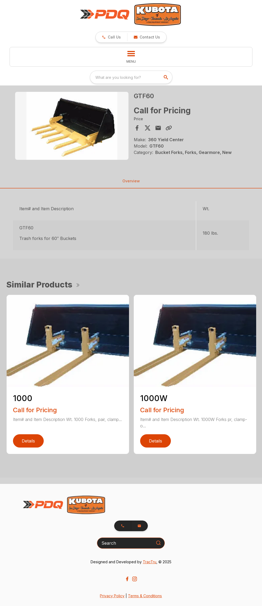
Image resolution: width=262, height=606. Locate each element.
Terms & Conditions (145, 596)
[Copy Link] (169, 128)
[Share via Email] (158, 128)
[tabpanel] (71, 126)
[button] (146, 37)
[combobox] (131, 77)
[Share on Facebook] (137, 128)
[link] (111, 37)
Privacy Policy (112, 596)
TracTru (149, 562)
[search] (166, 77)
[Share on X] (147, 128)
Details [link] (28, 441)
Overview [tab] (131, 181)
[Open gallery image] (71, 126)
